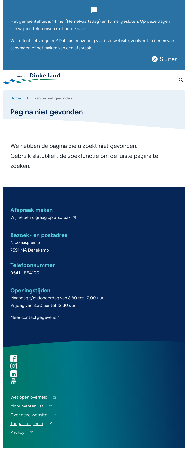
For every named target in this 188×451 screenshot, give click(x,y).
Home (15, 98)
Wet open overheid (33, 398)
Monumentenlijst (31, 406)
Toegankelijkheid (31, 424)
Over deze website (33, 415)
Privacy (21, 433)
